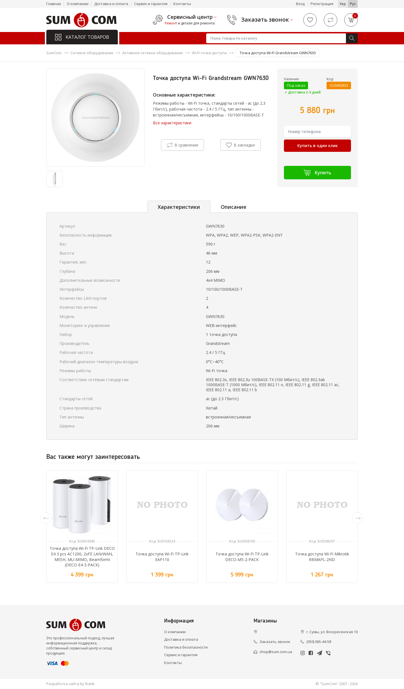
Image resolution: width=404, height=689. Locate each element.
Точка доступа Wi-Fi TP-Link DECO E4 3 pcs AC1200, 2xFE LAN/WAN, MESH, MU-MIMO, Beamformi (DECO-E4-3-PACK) (82, 556)
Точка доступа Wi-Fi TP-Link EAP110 (162, 556)
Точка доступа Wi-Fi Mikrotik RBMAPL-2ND (322, 556)
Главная (53, 3)
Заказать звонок (265, 19)
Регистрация (322, 3)
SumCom (53, 52)
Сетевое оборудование (91, 52)
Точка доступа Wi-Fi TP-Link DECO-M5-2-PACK (241, 556)
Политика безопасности (186, 647)
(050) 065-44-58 (318, 641)
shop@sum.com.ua (276, 651)
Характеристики (179, 206)
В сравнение (182, 145)
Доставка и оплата (111, 3)
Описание (233, 206)
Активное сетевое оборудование (152, 52)
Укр (342, 3)
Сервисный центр (190, 17)
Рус (353, 3)
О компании (77, 3)
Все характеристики (172, 122)
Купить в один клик (317, 145)
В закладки (240, 145)
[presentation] (46, 518)
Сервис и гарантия (150, 3)
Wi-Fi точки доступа (209, 52)
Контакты (182, 3)
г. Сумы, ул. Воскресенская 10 (332, 631)
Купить (317, 172)
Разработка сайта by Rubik (70, 683)
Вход (300, 3)
